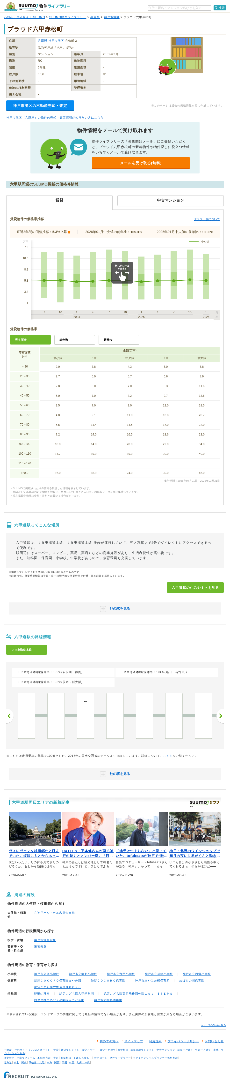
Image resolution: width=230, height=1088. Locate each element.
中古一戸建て (203, 1050)
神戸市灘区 (112, 17)
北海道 (8, 1062)
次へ (220, 715)
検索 (222, 7)
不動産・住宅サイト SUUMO (24, 17)
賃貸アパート (90, 1050)
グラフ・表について (207, 219)
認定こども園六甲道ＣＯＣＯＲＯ (57, 987)
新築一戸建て (185, 1050)
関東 (24, 1062)
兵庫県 (95, 17)
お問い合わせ (214, 1041)
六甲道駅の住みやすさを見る (195, 588)
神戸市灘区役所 (45, 940)
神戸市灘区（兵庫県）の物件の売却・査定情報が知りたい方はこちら (55, 117)
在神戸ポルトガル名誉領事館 (54, 913)
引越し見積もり (82, 1058)
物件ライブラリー (120, 1058)
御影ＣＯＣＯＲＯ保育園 (108, 980)
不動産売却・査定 (48, 1058)
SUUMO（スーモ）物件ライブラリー (37, 6)
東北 (16, 1062)
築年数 (63, 340)
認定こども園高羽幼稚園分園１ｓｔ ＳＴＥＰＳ (138, 993)
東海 (49, 1062)
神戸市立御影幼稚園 (108, 1000)
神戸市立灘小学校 (46, 974)
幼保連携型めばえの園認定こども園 (59, 1000)
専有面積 (21, 340)
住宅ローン (101, 1058)
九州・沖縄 (83, 1062)
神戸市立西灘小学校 (197, 974)
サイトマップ (133, 1041)
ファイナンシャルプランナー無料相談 (155, 1058)
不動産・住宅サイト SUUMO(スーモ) (26, 1050)
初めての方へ (109, 1041)
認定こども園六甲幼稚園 (76, 993)
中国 (71, 1062)
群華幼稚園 (42, 993)
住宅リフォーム (26, 1058)
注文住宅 (9, 1058)
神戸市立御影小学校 (83, 974)
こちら (168, 756)
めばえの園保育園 (191, 980)
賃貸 (56, 1050)
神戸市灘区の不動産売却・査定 (40, 106)
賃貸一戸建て (108, 1050)
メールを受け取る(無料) (141, 163)
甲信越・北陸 (37, 1062)
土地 (216, 1050)
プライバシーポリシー (183, 1041)
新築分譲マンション (142, 1050)
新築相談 (66, 1058)
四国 (64, 1062)
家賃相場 (123, 1050)
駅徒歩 (108, 340)
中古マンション (166, 1050)
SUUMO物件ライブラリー (67, 17)
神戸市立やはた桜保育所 (152, 980)
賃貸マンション (70, 1050)
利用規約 (155, 1041)
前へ (10, 715)
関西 (57, 1062)
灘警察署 (40, 946)
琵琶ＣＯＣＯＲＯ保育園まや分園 (57, 980)
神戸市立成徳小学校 (159, 974)
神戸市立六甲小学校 (121, 974)
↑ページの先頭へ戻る (213, 1025)
